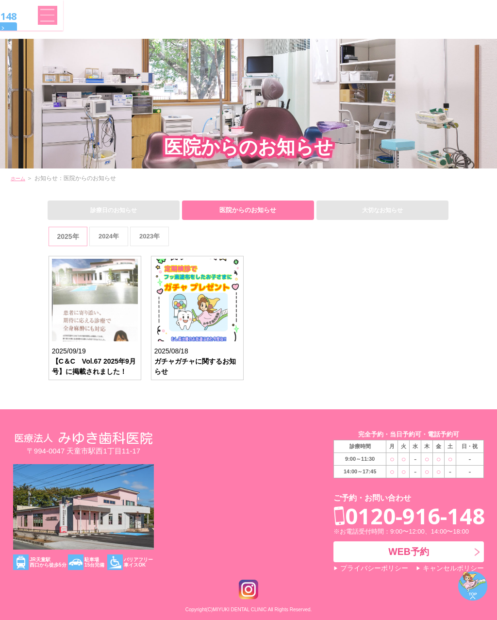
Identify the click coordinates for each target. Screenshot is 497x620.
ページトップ (472, 586)
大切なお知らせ (382, 209)
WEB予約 (417, 28)
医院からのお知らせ (247, 209)
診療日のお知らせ (113, 209)
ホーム (19, 178)
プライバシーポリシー (371, 568)
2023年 (149, 236)
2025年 (68, 236)
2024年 (108, 236)
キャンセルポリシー (455, 568)
